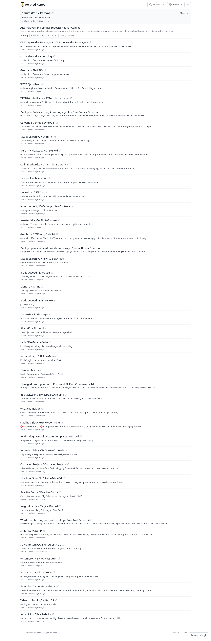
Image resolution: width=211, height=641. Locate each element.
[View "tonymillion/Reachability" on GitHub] (53, 614)
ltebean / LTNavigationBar (36, 572)
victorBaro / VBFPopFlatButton (38, 558)
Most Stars (51, 35)
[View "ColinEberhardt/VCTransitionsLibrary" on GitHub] (67, 164)
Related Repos (35, 4)
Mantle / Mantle (30, 370)
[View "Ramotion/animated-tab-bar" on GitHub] (57, 586)
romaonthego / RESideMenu (37, 356)
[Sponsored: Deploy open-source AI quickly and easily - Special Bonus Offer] (105, 249)
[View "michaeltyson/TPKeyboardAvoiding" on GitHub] (66, 394)
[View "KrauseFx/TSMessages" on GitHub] (50, 314)
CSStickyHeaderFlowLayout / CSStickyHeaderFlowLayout (54, 42)
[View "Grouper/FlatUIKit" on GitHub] (45, 70)
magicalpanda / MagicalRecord (39, 506)
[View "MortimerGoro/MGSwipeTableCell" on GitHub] (64, 478)
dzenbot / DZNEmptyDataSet (37, 234)
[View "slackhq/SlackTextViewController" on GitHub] (62, 422)
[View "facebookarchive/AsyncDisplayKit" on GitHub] (63, 258)
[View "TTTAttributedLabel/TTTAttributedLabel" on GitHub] (71, 98)
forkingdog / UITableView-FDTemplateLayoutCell (49, 436)
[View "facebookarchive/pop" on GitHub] (49, 178)
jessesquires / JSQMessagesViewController (46, 206)
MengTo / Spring (30, 286)
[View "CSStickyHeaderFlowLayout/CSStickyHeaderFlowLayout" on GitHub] (90, 42)
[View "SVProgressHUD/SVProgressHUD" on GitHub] (63, 544)
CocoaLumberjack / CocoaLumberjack (43, 464)
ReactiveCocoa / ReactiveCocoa (39, 492)
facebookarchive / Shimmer (37, 136)
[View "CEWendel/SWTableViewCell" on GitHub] (57, 122)
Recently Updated (67, 35)
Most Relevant (37, 35)
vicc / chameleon (30, 408)
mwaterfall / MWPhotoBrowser (39, 220)
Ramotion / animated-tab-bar (38, 586)
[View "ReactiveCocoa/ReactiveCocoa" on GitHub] (59, 492)
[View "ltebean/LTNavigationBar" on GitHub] (54, 572)
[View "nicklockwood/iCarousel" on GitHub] (52, 272)
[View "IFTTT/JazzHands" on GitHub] (43, 84)
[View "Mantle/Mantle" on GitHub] (41, 370)
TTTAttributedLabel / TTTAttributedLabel (44, 98)
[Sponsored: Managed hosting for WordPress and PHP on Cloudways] (105, 385)
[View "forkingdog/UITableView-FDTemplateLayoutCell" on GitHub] (81, 436)
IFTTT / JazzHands (31, 84)
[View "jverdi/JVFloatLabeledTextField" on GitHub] (60, 150)
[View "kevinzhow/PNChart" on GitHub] (47, 192)
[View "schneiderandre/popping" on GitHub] (53, 56)
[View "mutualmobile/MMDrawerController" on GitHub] (67, 450)
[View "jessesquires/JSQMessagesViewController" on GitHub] (73, 206)
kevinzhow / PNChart (33, 192)
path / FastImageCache (34, 342)
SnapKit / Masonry (31, 530)
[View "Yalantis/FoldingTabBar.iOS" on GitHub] (56, 600)
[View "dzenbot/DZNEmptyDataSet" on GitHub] (57, 234)
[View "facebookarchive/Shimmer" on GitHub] (55, 136)
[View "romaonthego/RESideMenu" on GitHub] (56, 356)
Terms (184, 632)
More (184, 13)
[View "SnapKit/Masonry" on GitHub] (44, 530)
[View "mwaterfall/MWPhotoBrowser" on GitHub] (59, 220)
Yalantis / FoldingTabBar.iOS (37, 600)
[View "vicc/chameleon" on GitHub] (42, 408)
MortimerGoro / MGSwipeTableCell (41, 478)
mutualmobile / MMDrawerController (43, 450)
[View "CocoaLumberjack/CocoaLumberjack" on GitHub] (68, 464)
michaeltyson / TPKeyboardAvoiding (42, 394)
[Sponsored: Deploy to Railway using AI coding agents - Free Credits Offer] (105, 113)
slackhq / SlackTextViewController (40, 422)
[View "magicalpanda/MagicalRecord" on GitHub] (59, 506)
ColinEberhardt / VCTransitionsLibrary (43, 164)
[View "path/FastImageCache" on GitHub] (50, 342)
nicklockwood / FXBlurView (36, 300)
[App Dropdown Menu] (187, 4)
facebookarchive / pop (33, 178)
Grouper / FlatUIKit (31, 70)
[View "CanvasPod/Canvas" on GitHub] (52, 13)
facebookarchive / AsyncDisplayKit (41, 258)
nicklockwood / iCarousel (35, 272)
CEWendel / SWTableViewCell (37, 122)
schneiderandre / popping (36, 56)
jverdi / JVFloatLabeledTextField (39, 150)
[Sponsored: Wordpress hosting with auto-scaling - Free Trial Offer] (105, 521)
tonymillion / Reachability (35, 614)
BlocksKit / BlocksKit (32, 328)
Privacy (176, 632)
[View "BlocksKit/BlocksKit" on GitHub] (46, 328)
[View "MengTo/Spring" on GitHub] (42, 286)
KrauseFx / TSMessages (34, 314)
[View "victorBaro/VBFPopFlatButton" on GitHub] (59, 558)
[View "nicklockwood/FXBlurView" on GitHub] (54, 300)
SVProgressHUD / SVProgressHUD (40, 544)
